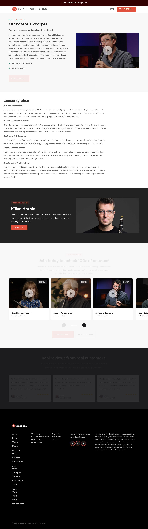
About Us (55, 439)
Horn (14, 468)
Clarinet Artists (36, 439)
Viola (14, 495)
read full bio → (19, 227)
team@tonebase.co (80, 434)
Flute (14, 453)
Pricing (33, 9)
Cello (14, 499)
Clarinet (16, 457)
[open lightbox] (107, 50)
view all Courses (85, 334)
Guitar (15, 434)
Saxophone (17, 461)
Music (15, 446)
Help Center (56, 434)
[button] (23, 9)
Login (112, 9)
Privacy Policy (57, 437)
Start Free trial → (63, 334)
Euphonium (17, 480)
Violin (14, 492)
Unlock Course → (19, 78)
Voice (15, 442)
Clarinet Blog (35, 434)
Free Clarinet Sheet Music (40, 437)
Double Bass (18, 503)
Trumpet (16, 472)
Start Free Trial (126, 9)
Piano (14, 438)
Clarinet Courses (37, 442)
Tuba (14, 484)
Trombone (17, 476)
